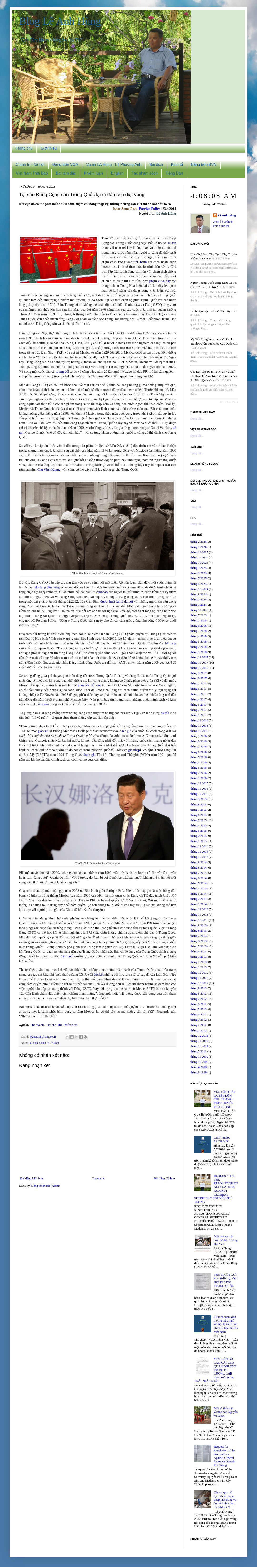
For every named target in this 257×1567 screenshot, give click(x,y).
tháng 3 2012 (198, 1019)
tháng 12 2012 (199, 972)
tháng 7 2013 (198, 935)
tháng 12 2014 (199, 846)
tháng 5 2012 (198, 1009)
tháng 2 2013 (198, 962)
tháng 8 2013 (198, 930)
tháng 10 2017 (199, 667)
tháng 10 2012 (199, 983)
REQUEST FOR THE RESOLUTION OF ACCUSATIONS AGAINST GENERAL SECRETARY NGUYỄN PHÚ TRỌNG (216, 1189)
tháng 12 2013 (199, 909)
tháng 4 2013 (198, 951)
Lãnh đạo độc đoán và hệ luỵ (210, 311)
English (117, 173)
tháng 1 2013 (198, 967)
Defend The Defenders (61, 1025)
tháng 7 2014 (198, 872)
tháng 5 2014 (198, 883)
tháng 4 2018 (198, 636)
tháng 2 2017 (198, 710)
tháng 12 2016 (199, 720)
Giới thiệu (49, 148)
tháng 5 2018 (198, 631)
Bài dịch (156, 164)
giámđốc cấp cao (89, 685)
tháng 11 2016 (199, 725)
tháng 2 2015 (198, 836)
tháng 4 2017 (198, 699)
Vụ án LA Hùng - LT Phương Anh (113, 164)
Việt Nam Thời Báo (32, 173)
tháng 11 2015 (199, 788)
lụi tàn (171, 243)
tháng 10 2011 (199, 1046)
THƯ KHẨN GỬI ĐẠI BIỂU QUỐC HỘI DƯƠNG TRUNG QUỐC (225, 1280)
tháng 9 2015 (198, 799)
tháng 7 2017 (198, 683)
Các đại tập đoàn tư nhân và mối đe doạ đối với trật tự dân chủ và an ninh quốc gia (213, 376)
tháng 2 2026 (198, 541)
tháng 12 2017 (199, 657)
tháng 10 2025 (199, 562)
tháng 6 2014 (198, 878)
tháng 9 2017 (198, 673)
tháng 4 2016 (198, 762)
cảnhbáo (102, 592)
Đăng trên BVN (204, 164)
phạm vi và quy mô (162, 281)
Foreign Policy (149, 208)
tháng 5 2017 (198, 694)
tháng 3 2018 (198, 641)
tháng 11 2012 (199, 978)
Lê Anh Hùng (227, 215)
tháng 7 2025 (198, 578)
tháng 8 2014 (198, 867)
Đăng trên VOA (65, 164)
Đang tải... (196, 418)
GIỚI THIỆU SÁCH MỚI (222, 1139)
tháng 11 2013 (199, 914)
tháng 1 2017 (198, 715)
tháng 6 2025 (198, 584)
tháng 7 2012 (198, 999)
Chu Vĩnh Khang (48, 469)
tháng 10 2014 (199, 857)
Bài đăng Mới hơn (31, 1178)
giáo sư (43, 731)
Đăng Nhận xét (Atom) (45, 1185)
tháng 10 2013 (199, 920)
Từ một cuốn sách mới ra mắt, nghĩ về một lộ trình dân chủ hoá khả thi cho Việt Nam (226, 1324)
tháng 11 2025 (199, 557)
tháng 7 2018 (198, 620)
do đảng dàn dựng (47, 587)
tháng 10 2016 (199, 730)
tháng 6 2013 (198, 941)
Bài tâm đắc (66, 173)
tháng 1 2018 (198, 652)
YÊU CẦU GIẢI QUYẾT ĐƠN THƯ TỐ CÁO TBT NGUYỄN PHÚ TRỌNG (224, 1099)
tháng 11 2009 (199, 1056)
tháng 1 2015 (198, 841)
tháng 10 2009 (199, 1062)
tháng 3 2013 (198, 956)
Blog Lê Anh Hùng (60, 21)
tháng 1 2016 (198, 778)
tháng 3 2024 (198, 604)
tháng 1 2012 (198, 1030)
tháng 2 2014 (198, 899)
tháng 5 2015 (198, 820)
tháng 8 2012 (198, 993)
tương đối (62, 371)
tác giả (126, 731)
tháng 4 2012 (198, 1014)
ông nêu (43, 704)
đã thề (165, 713)
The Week (37, 1025)
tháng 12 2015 (199, 783)
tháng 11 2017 (199, 662)
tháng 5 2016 (198, 757)
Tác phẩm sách (145, 173)
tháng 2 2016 (198, 773)
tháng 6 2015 (198, 815)
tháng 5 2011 (198, 1051)
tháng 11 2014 (199, 851)
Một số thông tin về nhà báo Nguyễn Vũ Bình (226, 1411)
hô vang (170, 643)
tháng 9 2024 (198, 594)
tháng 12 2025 (199, 552)
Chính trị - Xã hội (30, 164)
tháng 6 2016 (198, 752)
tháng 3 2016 (198, 767)
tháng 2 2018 (198, 647)
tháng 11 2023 (199, 610)
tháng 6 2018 (198, 625)
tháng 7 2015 (198, 809)
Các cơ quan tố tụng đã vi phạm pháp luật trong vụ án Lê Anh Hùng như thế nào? (225, 1499)
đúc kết (99, 974)
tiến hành (140, 262)
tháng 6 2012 (198, 1004)
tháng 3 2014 (198, 893)
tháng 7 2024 (198, 599)
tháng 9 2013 (198, 925)
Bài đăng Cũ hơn (164, 1178)
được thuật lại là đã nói (116, 601)
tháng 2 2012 (198, 1025)
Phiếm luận (93, 173)
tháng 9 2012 (198, 988)
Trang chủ (24, 148)
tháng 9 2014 (198, 862)
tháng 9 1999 (198, 1072)
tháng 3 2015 (198, 830)
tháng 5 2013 (198, 946)
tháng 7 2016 (198, 746)
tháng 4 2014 (198, 888)
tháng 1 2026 (198, 547)
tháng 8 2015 (198, 804)
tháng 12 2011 (199, 1035)
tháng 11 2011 (199, 1041)
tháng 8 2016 (198, 741)
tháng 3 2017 (198, 704)
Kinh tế (177, 164)
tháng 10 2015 (199, 794)
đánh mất (67, 956)
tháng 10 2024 (199, 589)
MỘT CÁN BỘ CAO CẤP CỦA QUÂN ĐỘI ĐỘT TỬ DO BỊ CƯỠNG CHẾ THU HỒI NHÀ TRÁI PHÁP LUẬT (215, 1370)
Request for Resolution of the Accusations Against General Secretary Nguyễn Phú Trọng (225, 1456)
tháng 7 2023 (198, 615)
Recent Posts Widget (229, 402)
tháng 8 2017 (198, 678)
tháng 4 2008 (198, 1067)
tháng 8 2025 (198, 573)
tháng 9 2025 (198, 568)
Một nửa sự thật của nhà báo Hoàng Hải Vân (225, 1240)
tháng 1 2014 (198, 904)
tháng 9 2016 (198, 736)
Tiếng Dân (174, 173)
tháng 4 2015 (198, 825)
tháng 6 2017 (198, 688)
